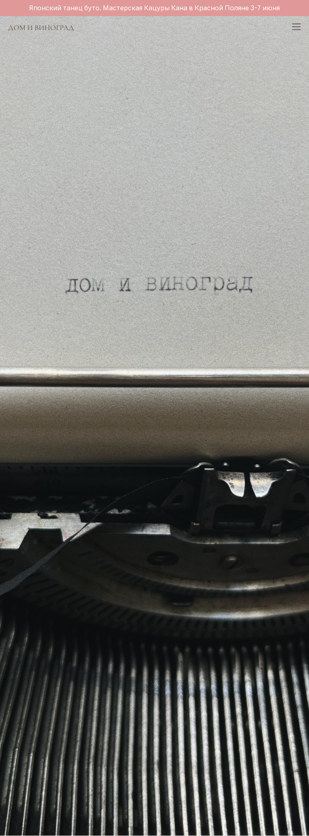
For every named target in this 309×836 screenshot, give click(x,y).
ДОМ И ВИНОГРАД (41, 27)
